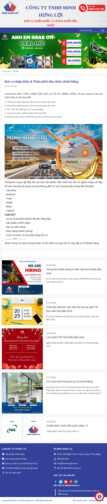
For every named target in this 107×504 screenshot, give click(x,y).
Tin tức (16, 71)
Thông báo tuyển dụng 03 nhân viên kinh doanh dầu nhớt (30, 106)
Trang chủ (6, 71)
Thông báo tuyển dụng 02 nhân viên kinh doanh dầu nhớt (30, 102)
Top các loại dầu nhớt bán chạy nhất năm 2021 (26, 113)
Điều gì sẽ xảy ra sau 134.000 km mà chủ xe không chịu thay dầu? (33, 117)
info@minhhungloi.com (67, 463)
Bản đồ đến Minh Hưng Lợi (69, 468)
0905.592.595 (63, 459)
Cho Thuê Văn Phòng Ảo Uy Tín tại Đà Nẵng (24, 109)
